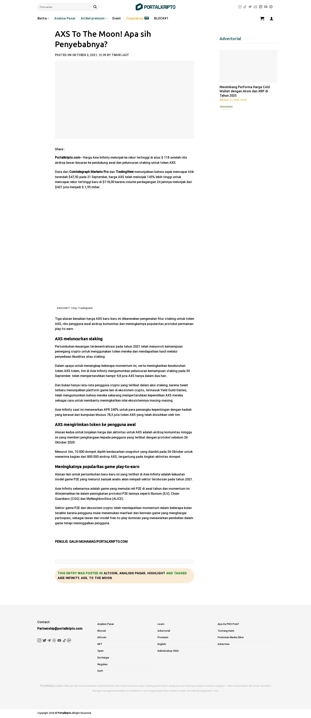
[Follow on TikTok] (245, 7)
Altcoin (110, 573)
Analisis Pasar (132, 573)
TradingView (125, 172)
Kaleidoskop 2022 (168, 650)
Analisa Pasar (64, 18)
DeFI (100, 670)
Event (116, 18)
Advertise (223, 644)
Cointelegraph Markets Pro (89, 172)
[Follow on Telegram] (271, 7)
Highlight (156, 573)
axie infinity (68, 578)
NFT (99, 644)
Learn (160, 624)
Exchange (103, 657)
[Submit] (95, 7)
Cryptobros (135, 18)
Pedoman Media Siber (231, 637)
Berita (43, 18)
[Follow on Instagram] (239, 7)
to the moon (100, 578)
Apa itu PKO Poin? (228, 624)
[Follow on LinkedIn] (260, 7)
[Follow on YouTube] (265, 7)
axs (84, 578)
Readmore (226, 106)
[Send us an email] (255, 7)
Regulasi (102, 664)
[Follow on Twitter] (250, 7)
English (161, 644)
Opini (100, 650)
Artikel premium (94, 18)
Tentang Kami (226, 630)
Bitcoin (101, 630)
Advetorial (163, 630)
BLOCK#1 (161, 18)
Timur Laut (120, 55)
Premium (162, 637)
